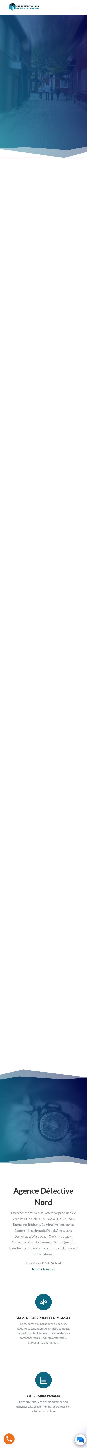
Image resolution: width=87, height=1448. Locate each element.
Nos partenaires (43, 1269)
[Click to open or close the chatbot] (80, 1439)
